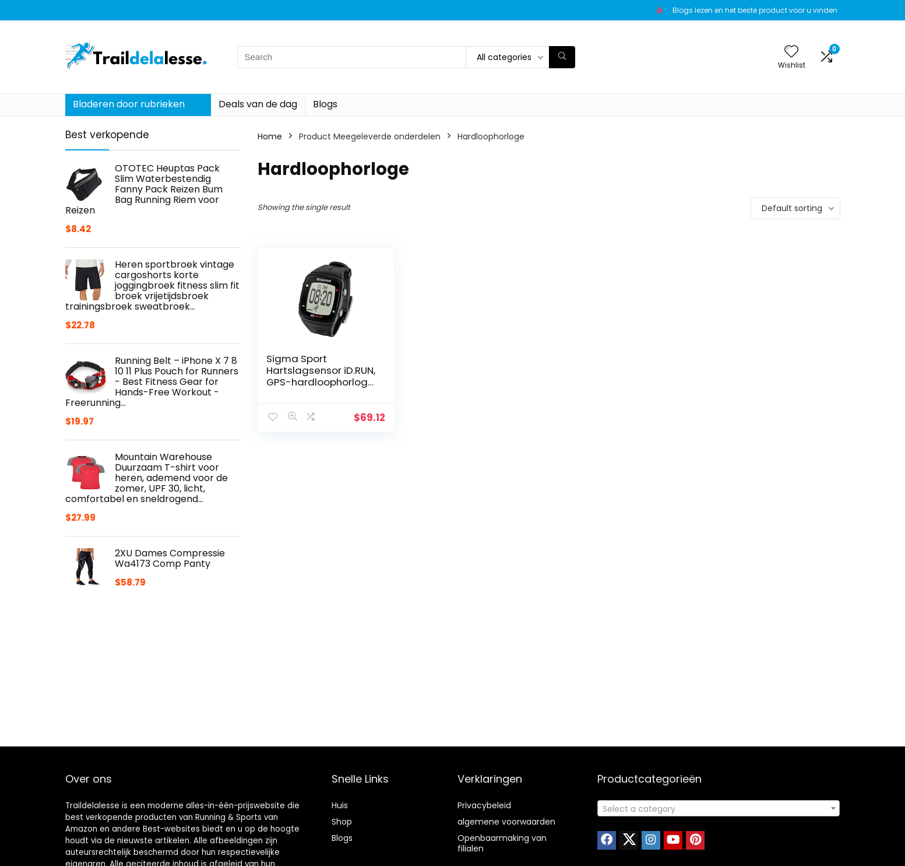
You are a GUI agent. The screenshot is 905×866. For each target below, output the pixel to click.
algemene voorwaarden (506, 822)
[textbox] (718, 809)
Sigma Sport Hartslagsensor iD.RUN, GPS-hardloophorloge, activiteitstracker (321, 376)
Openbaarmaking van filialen (502, 843)
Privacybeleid (484, 805)
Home (270, 136)
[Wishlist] (791, 52)
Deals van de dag (258, 104)
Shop (342, 822)
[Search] (562, 57)
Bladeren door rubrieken (129, 104)
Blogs (325, 104)
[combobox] (718, 808)
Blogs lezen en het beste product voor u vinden (754, 10)
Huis (340, 805)
